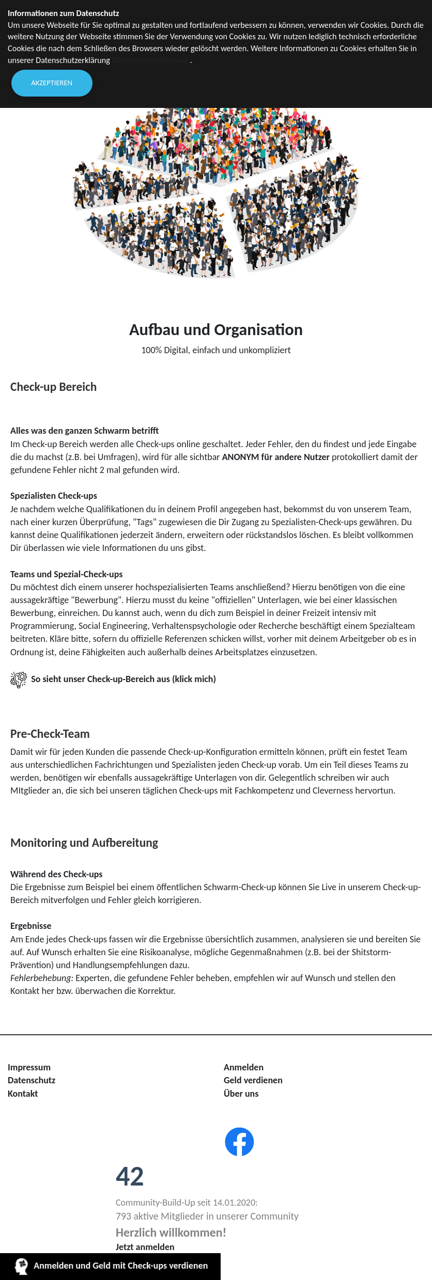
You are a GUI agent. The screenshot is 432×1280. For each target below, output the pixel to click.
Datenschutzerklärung (150, 60)
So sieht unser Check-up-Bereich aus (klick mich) (113, 679)
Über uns (241, 1093)
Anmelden (244, 1067)
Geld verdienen (253, 1080)
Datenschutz (31, 1080)
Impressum (29, 1067)
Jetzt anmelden (145, 1247)
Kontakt (23, 1093)
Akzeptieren (51, 82)
